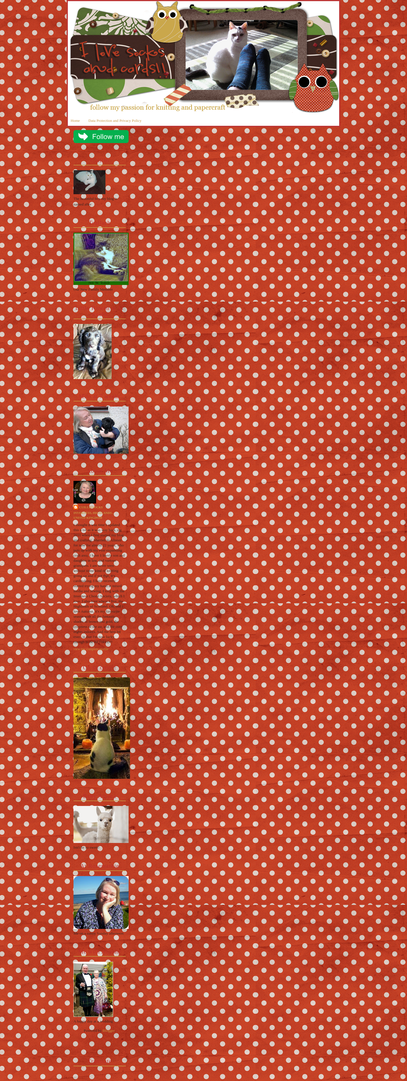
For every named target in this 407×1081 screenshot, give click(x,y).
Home (75, 120)
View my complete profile (91, 649)
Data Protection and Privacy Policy (115, 120)
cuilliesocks (91, 507)
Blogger (108, 1030)
